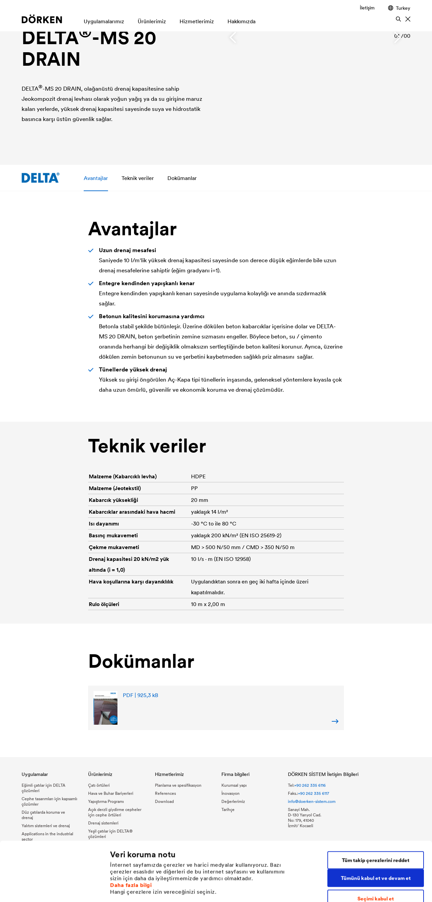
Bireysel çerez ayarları (137, 888)
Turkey (399, 7)
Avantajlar (96, 178)
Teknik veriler (138, 178)
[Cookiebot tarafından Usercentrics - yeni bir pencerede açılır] (43, 889)
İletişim (367, 7)
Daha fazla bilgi (131, 829)
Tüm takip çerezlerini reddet (375, 805)
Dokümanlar (182, 178)
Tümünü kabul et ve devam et (376, 823)
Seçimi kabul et (375, 843)
